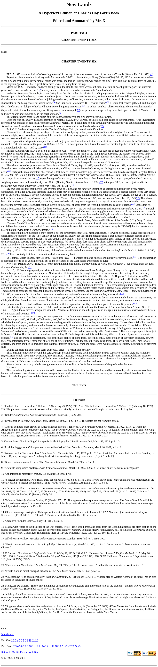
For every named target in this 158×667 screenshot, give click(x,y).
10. (3, 473)
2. (2, 415)
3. (2, 420)
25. (3, 606)
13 (40, 646)
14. (3, 512)
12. (3, 488)
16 (49, 646)
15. (3, 521)
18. (3, 544)
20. (3, 565)
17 (53, 646)
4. (2, 426)
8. (2, 462)
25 (79, 646)
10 (30, 640)
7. (2, 453)
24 (76, 646)
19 (59, 646)
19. (3, 553)
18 (56, 646)
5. (2, 441)
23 (72, 646)
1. (2, 406)
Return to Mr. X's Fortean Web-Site (19, 652)
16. (3, 526)
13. (3, 500)
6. (2, 447)
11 (33, 640)
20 (63, 646)
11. (3, 479)
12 (36, 640)
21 (66, 646)
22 (69, 646)
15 (46, 646)
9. (2, 468)
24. (3, 594)
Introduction (7, 634)
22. (3, 576)
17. (3, 538)
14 (43, 646)
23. (3, 585)
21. (3, 571)
